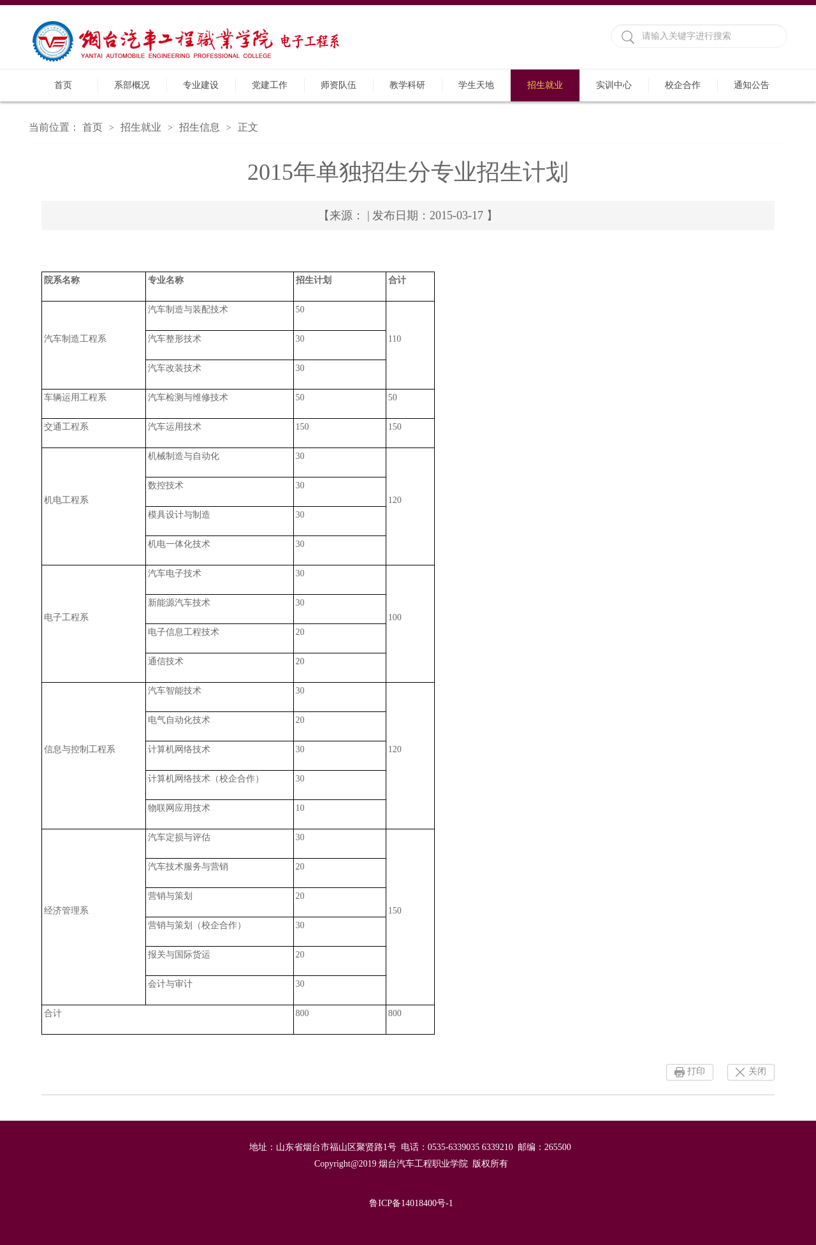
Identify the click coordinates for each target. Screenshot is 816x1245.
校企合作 (683, 85)
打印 (696, 1071)
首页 (63, 85)
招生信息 (199, 127)
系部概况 (132, 85)
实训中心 (614, 85)
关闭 (757, 1071)
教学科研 (407, 85)
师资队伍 (338, 85)
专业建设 (201, 85)
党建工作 (270, 85)
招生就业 (545, 85)
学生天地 (476, 85)
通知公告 (751, 85)
